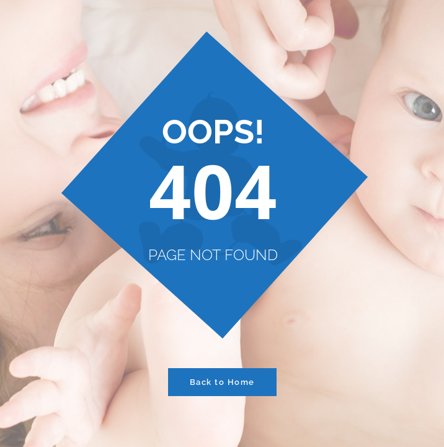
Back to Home (222, 382)
